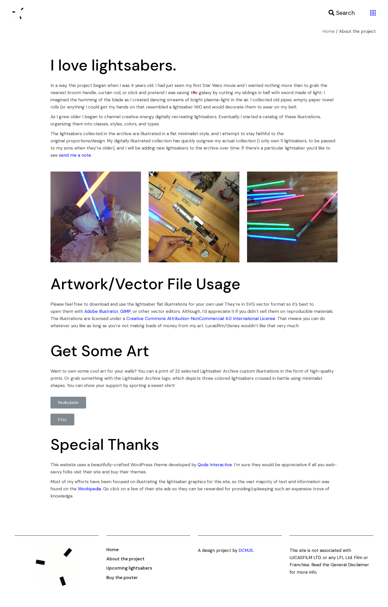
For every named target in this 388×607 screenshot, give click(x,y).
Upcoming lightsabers (129, 568)
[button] (68, 403)
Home (112, 549)
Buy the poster (122, 577)
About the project (125, 559)
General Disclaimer (350, 565)
